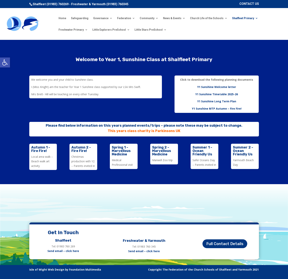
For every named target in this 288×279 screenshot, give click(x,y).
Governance (101, 18)
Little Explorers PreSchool (109, 29)
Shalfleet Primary (243, 18)
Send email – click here (63, 251)
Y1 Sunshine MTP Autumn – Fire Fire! (216, 108)
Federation (124, 18)
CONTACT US (249, 4)
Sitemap (253, 274)
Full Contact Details (224, 243)
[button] (5, 62)
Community (147, 18)
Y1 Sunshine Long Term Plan (216, 101)
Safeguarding (79, 18)
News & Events (172, 18)
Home (62, 18)
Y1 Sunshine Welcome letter (216, 87)
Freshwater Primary (71, 29)
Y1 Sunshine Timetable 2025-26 (216, 94)
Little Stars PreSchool (149, 29)
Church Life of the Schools (207, 18)
